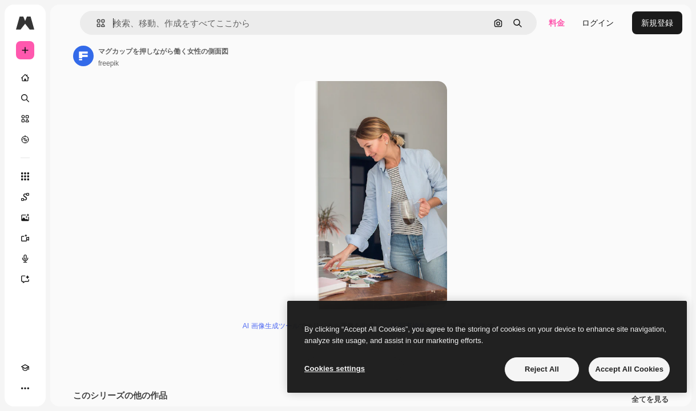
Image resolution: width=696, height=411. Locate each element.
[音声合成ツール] (25, 258)
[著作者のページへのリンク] (83, 56)
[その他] (25, 388)
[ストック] (25, 119)
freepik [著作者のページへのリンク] (108, 63)
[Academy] (25, 367)
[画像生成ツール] (25, 217)
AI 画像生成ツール (271, 326)
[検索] (25, 98)
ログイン (598, 22)
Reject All (542, 369)
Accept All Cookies (629, 369)
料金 (557, 22)
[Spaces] (25, 197)
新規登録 (657, 22)
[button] (96, 23)
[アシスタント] (25, 279)
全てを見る (650, 400)
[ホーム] (25, 77)
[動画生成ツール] (25, 238)
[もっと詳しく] (25, 139)
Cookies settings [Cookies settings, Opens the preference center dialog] (334, 368)
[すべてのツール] (25, 176)
